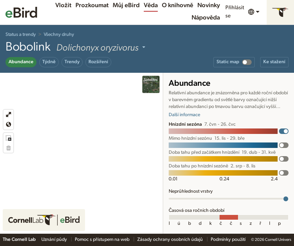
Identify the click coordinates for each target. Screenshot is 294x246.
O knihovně (177, 5)
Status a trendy (20, 34)
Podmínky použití (228, 239)
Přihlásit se (234, 11)
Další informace (184, 114)
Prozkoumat (92, 5)
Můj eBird (126, 5)
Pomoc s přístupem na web (102, 239)
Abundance (21, 61)
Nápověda (206, 18)
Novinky (208, 5)
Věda (151, 5)
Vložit (63, 5)
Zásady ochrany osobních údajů (170, 239)
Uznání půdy (54, 239)
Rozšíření (98, 61)
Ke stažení (274, 61)
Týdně (49, 61)
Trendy (72, 61)
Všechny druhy (59, 34)
